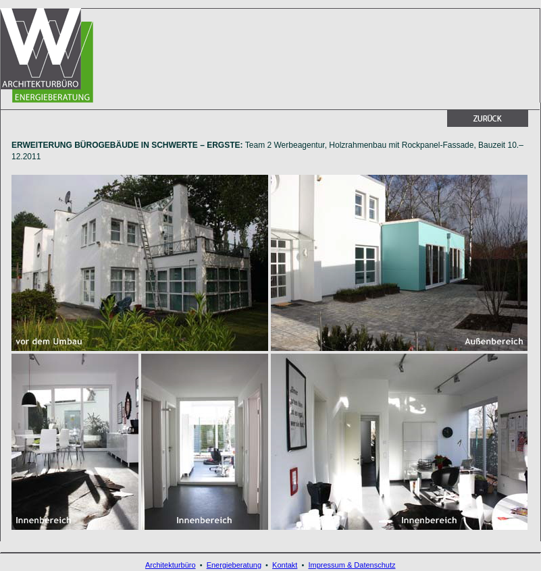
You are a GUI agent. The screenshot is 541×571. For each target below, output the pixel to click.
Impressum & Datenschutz (351, 565)
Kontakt (284, 565)
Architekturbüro (170, 565)
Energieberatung (234, 565)
